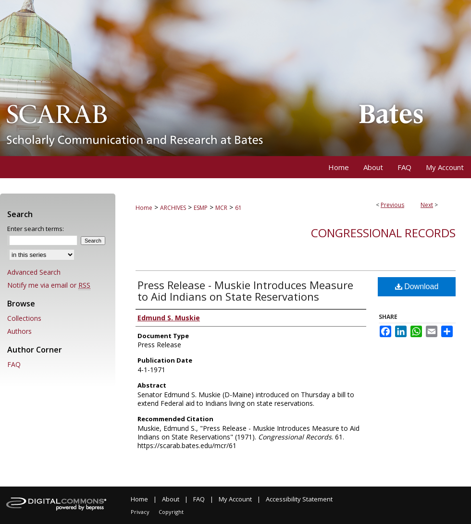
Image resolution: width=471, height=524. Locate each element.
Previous (392, 205)
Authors (19, 331)
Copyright (171, 511)
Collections (24, 318)
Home (144, 208)
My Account (235, 499)
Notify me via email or (48, 285)
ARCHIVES (173, 208)
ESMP (201, 208)
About (170, 499)
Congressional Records (383, 233)
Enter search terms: (35, 228)
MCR (221, 208)
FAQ (14, 364)
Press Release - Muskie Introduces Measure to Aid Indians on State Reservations (245, 291)
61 (238, 208)
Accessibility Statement (299, 499)
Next (427, 205)
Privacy (140, 511)
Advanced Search (34, 272)
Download (417, 286)
